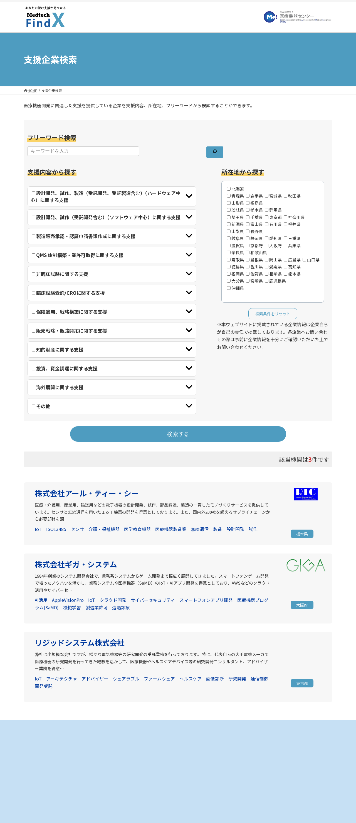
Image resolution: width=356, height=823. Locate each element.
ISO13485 (56, 529)
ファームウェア (159, 678)
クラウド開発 (113, 600)
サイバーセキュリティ (153, 600)
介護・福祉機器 (104, 529)
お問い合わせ (248, 767)
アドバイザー (94, 678)
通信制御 (259, 678)
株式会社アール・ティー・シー (87, 493)
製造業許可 (96, 607)
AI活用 (41, 600)
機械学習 (72, 607)
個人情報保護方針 (251, 757)
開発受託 (44, 686)
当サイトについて (251, 747)
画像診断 (215, 678)
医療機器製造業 (170, 529)
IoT (38, 529)
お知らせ (245, 738)
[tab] (112, 196)
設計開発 (235, 529)
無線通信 (200, 529)
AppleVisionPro (68, 600)
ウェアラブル (126, 678)
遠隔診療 (121, 607)
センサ (77, 529)
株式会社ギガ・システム (76, 564)
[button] (302, 534)
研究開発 (237, 678)
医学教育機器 (137, 529)
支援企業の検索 (144, 747)
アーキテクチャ (61, 678)
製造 (217, 529)
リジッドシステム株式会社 (80, 642)
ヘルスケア (190, 678)
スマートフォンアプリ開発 (206, 600)
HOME (137, 738)
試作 (253, 529)
